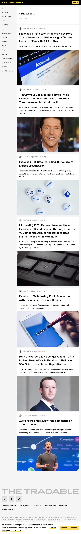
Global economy (7, 33)
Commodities (6, 16)
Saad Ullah (24, 157)
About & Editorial (7, 71)
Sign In (75, 2)
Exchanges (5, 25)
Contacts (5, 67)
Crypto (4, 21)
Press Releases (7, 58)
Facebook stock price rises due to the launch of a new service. (45, 46)
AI (2, 8)
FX (2, 29)
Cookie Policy (63, 506)
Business (5, 12)
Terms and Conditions (9, 506)
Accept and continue (69, 528)
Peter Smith (25, 28)
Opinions (4, 46)
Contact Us (37, 506)
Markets (4, 42)
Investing (5, 37)
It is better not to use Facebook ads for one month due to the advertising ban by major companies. (45, 306)
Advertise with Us (50, 506)
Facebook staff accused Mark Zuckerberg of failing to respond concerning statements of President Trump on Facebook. (45, 431)
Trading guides (6, 63)
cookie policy (16, 531)
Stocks (4, 50)
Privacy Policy (24, 506)
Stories (4, 54)
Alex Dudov (25, 415)
